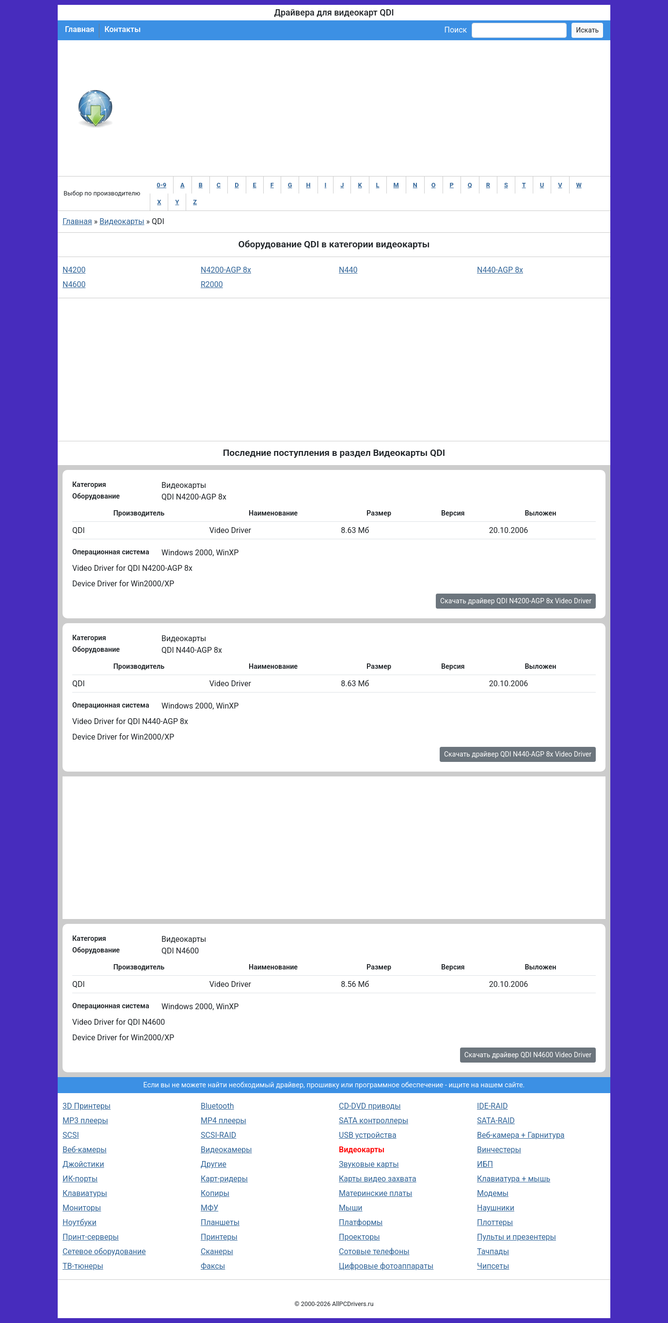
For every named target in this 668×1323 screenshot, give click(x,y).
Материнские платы (375, 1193)
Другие (213, 1164)
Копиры (215, 1193)
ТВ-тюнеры (83, 1266)
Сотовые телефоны (374, 1251)
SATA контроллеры (373, 1120)
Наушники (495, 1207)
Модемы (493, 1193)
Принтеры (219, 1237)
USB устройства (368, 1135)
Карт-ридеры (224, 1178)
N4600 (74, 284)
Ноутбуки (79, 1222)
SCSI (71, 1135)
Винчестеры (499, 1149)
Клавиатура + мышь (513, 1178)
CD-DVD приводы (370, 1106)
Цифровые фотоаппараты (386, 1266)
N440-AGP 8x (500, 269)
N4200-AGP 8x (226, 269)
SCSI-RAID (218, 1135)
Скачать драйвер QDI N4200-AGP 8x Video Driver (515, 601)
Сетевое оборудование (104, 1251)
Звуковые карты (369, 1164)
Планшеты (220, 1222)
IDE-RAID (492, 1106)
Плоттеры (495, 1222)
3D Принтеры (87, 1106)
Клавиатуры (85, 1193)
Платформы (360, 1222)
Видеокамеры (226, 1149)
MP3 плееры (85, 1120)
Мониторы (82, 1207)
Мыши (351, 1207)
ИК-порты (80, 1178)
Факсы (213, 1266)
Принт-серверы (91, 1237)
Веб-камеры (85, 1149)
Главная (79, 29)
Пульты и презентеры (516, 1237)
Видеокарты (121, 221)
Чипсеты (493, 1266)
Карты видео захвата (377, 1178)
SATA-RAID (496, 1120)
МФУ (209, 1207)
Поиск (455, 29)
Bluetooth (217, 1106)
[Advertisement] (365, 108)
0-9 (161, 185)
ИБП (485, 1164)
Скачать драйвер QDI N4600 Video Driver (527, 1055)
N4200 (74, 269)
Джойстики (83, 1164)
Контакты (122, 29)
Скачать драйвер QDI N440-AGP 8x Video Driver (517, 754)
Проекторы (359, 1237)
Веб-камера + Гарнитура (521, 1135)
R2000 (212, 284)
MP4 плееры (223, 1120)
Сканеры (217, 1251)
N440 (348, 269)
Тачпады (493, 1251)
